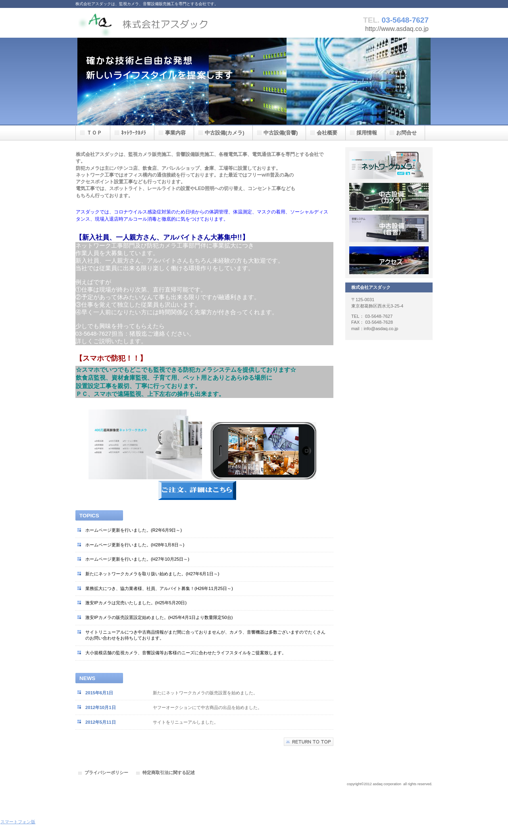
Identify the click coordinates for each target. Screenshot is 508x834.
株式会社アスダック (154, 23)
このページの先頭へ (308, 742)
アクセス (389, 260)
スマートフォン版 (17, 821)
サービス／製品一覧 (389, 165)
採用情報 (389, 228)
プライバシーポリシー (106, 772)
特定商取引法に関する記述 (168, 772)
